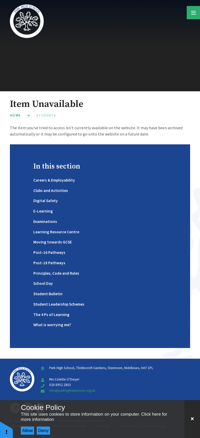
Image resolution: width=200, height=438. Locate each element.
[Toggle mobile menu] (193, 12)
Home (15, 115)
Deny (43, 430)
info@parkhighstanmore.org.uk (72, 390)
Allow (27, 430)
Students (46, 115)
